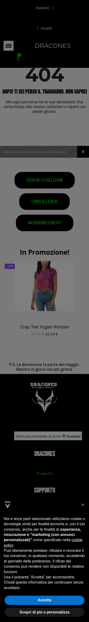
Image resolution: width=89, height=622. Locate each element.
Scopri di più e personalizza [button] (44, 612)
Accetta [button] (45, 600)
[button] (83, 505)
